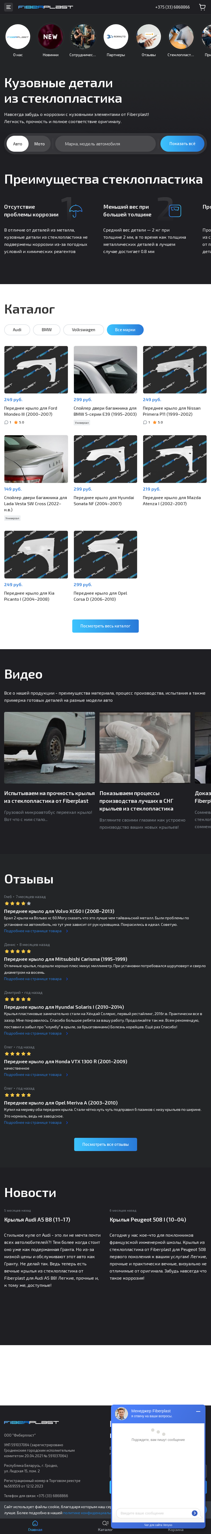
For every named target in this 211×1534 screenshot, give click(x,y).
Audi (17, 329)
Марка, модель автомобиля (92, 143)
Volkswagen (83, 329)
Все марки (125, 329)
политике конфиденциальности (92, 1512)
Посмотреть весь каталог (105, 625)
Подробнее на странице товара (33, 930)
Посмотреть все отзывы (105, 1144)
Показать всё (182, 143)
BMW (47, 329)
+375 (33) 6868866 (172, 6)
